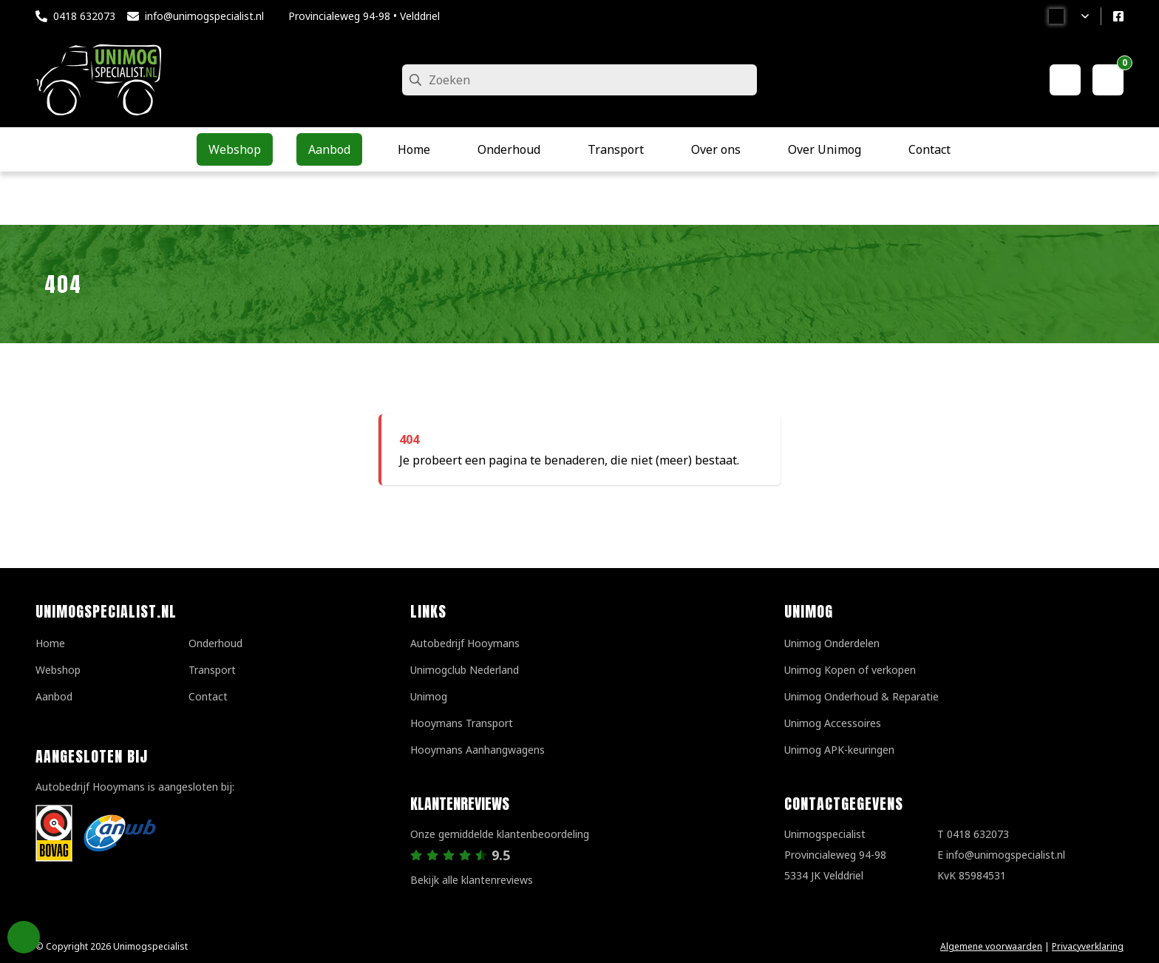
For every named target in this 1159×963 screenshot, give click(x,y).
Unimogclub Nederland (464, 670)
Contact (208, 696)
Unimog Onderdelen (832, 643)
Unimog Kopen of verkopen (850, 670)
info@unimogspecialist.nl (204, 16)
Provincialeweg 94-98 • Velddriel (364, 16)
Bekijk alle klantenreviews (471, 880)
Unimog (428, 696)
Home (50, 643)
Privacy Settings (23, 937)
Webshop (58, 670)
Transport (212, 670)
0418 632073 (84, 16)
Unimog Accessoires (832, 723)
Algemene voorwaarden (991, 946)
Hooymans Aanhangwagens (477, 750)
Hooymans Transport (461, 723)
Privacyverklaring (1088, 946)
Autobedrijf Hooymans (465, 643)
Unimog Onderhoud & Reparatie (861, 696)
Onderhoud (215, 643)
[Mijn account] (1065, 79)
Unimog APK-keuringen (839, 750)
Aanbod (53, 696)
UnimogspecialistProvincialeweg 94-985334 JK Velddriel (835, 854)
